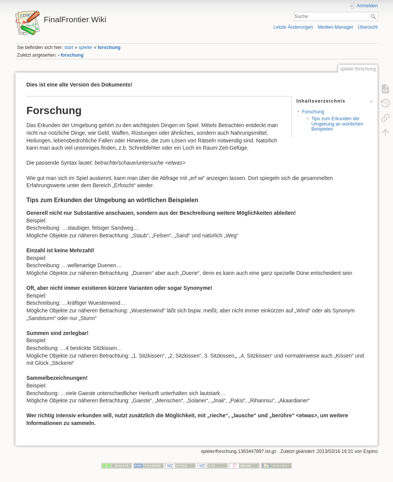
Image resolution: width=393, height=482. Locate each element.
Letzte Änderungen (293, 27)
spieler (86, 47)
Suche (374, 16)
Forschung (313, 111)
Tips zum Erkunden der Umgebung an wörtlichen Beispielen (337, 124)
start (68, 47)
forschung (108, 47)
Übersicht (368, 27)
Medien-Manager (335, 27)
